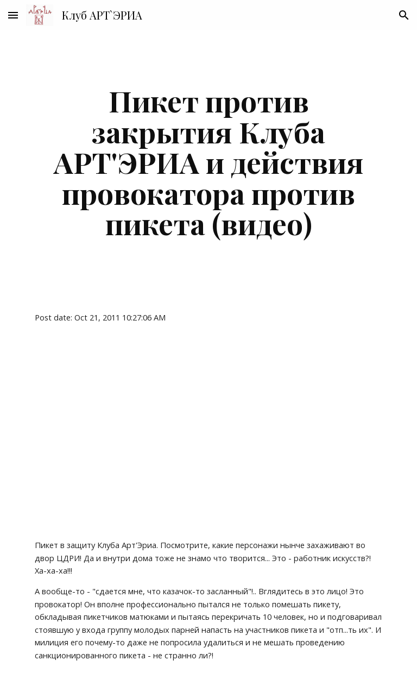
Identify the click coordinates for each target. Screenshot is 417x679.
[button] (13, 15)
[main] (208, 162)
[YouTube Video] (132, 431)
